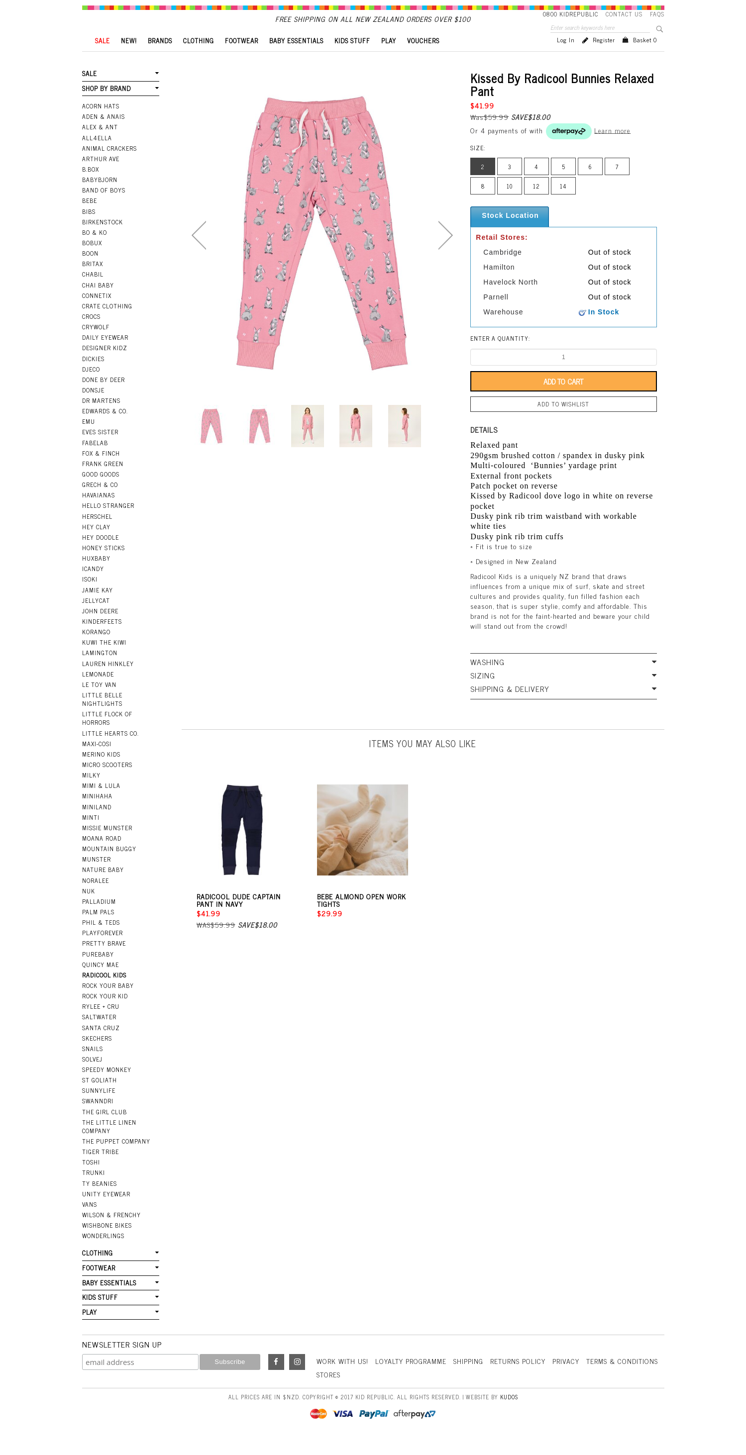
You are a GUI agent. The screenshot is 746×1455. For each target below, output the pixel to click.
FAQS (657, 14)
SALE (102, 57)
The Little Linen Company (109, 1143)
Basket (645, 57)
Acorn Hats (100, 123)
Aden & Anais (103, 133)
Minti (91, 834)
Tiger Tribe (100, 1168)
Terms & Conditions (622, 1377)
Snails (92, 1065)
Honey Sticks (103, 565)
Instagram (297, 1379)
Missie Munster (107, 845)
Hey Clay (96, 544)
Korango (96, 649)
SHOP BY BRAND (106, 105)
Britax (92, 281)
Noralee (95, 897)
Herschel (97, 533)
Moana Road (101, 855)
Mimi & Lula (101, 802)
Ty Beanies (99, 1200)
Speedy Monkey (106, 1086)
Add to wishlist (563, 421)
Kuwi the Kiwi (104, 659)
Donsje (93, 407)
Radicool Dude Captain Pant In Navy (239, 916)
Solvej (92, 1076)
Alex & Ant (100, 144)
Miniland (96, 824)
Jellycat (96, 617)
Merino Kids (101, 771)
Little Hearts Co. (110, 750)
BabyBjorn (99, 196)
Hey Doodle (100, 554)
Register (604, 57)
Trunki (93, 1189)
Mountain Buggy (109, 866)
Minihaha (97, 813)
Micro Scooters (107, 781)
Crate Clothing (107, 323)
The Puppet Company (116, 1158)
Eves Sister (100, 449)
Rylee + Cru (100, 1023)
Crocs (91, 333)
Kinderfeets (102, 638)
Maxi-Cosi (96, 761)
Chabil (93, 291)
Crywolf (95, 344)
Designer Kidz (104, 365)
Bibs (89, 228)
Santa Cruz (101, 1045)
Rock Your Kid (105, 1013)
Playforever (102, 950)
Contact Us (624, 14)
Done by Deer (103, 396)
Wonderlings (103, 1253)
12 (536, 202)
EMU (88, 438)
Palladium (99, 918)
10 (510, 202)
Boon (90, 270)
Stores (328, 1391)
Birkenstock (102, 239)
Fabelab (95, 460)
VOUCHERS (423, 57)
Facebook (276, 1379)
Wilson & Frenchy (111, 1232)
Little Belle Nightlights (102, 716)
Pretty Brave (104, 960)
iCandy (93, 585)
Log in (566, 57)
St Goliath (99, 1097)
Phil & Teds (101, 939)
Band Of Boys (103, 207)
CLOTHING (198, 57)
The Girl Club (104, 1129)
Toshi (91, 1179)
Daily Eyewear (105, 354)
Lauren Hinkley (108, 680)
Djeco (91, 386)
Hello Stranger (108, 522)
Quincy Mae (100, 981)
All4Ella (97, 155)
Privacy (565, 1377)
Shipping (468, 1377)
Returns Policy (517, 1377)
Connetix (96, 312)
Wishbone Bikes (107, 1242)
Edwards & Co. (105, 428)
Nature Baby (103, 886)
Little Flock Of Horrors (107, 735)
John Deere (100, 628)
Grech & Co (100, 501)
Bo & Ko (94, 249)
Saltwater (99, 1034)
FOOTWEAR (241, 57)
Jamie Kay (97, 607)
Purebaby (98, 971)
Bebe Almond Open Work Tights (361, 916)
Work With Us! (342, 1377)
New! (129, 57)
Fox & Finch (101, 470)
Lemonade (98, 691)
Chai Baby (98, 302)
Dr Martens (101, 417)
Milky (91, 792)
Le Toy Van (99, 701)
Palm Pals (98, 929)
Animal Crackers (109, 165)
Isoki (90, 596)
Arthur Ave (100, 176)
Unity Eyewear (106, 1211)
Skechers (97, 1055)
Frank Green (102, 480)
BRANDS (160, 57)
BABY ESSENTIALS (296, 57)
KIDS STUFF (352, 57)
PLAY (388, 57)
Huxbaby (96, 575)
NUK (88, 908)
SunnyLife (98, 1107)
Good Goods (100, 491)
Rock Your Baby (108, 1002)
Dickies (93, 376)
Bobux (92, 260)
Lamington (99, 670)
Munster (96, 876)
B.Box (90, 186)
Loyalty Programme (410, 1377)
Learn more (612, 146)
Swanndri (97, 1118)
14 (563, 202)
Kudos (509, 1413)
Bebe (89, 217)
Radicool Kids (104, 992)
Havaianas (98, 512)
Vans (89, 1221)
